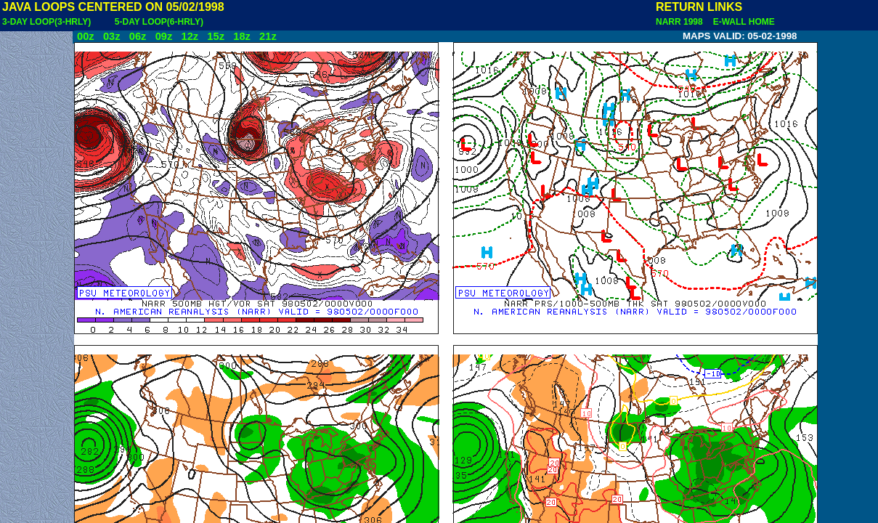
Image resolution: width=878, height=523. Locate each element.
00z (85, 36)
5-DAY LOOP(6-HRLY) (159, 22)
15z (215, 36)
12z (189, 36)
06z (138, 36)
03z (111, 36)
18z (241, 36)
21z (268, 36)
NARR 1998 (680, 22)
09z (164, 36)
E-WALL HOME (741, 22)
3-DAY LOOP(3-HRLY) (46, 22)
